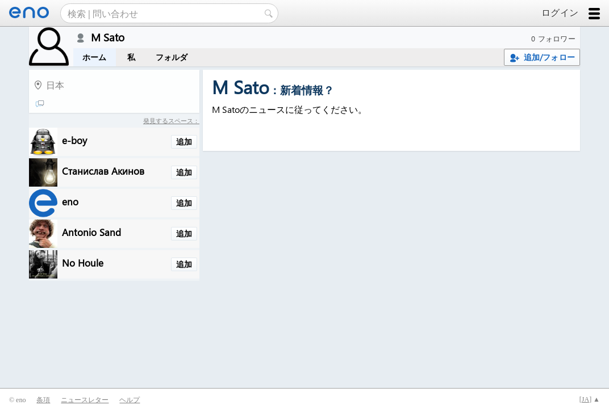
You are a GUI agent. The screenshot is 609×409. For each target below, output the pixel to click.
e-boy (74, 139)
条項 (43, 400)
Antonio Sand (91, 231)
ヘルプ (129, 400)
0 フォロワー (553, 38)
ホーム (94, 57)
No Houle (82, 262)
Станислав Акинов (103, 170)
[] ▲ (589, 399)
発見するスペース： (171, 120)
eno (70, 201)
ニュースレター (85, 400)
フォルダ (172, 57)
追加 (184, 141)
